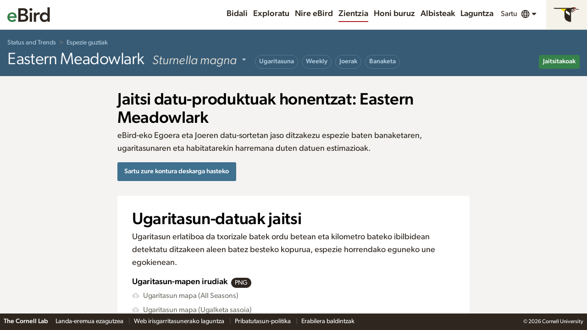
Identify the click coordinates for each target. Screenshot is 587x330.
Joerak (348, 61)
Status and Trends (31, 42)
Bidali (237, 14)
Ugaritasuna (276, 61)
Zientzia (353, 14)
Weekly (316, 61)
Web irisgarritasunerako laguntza (180, 321)
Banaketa (382, 61)
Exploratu (271, 14)
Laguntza (476, 14)
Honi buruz (394, 14)
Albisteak (438, 14)
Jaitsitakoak (559, 61)
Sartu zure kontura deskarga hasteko (176, 171)
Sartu (509, 13)
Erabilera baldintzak (327, 321)
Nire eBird (314, 14)
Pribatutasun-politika (263, 321)
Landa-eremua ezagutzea (90, 321)
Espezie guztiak (87, 42)
